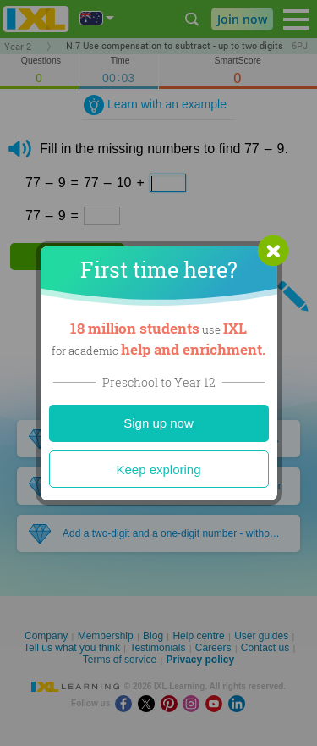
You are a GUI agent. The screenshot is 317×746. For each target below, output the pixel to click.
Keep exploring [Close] (158, 469)
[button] (273, 251)
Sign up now (158, 423)
